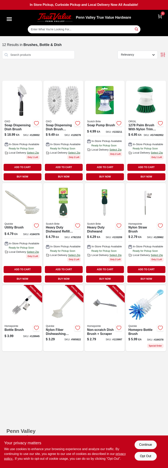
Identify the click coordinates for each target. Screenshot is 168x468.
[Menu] (9, 19)
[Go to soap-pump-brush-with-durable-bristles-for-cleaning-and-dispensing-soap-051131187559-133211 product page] (105, 131)
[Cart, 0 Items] (160, 16)
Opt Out (145, 456)
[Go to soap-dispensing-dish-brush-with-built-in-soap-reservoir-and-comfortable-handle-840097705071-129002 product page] (22, 131)
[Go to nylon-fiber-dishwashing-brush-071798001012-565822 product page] (63, 318)
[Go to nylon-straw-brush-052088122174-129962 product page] (146, 233)
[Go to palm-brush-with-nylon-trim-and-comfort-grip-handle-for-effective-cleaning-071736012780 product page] (146, 131)
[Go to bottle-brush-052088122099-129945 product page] (22, 318)
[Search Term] (84, 29)
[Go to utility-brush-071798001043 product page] (22, 233)
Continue (145, 444)
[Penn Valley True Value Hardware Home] (55, 17)
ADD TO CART (22, 167)
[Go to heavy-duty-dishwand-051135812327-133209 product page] (105, 233)
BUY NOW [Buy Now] (22, 176)
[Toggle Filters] (163, 54)
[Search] (137, 29)
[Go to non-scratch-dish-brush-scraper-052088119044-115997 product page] (105, 318)
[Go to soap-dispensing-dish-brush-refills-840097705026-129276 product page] (63, 131)
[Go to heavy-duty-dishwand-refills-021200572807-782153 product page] (63, 233)
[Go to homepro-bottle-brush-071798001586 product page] (146, 318)
